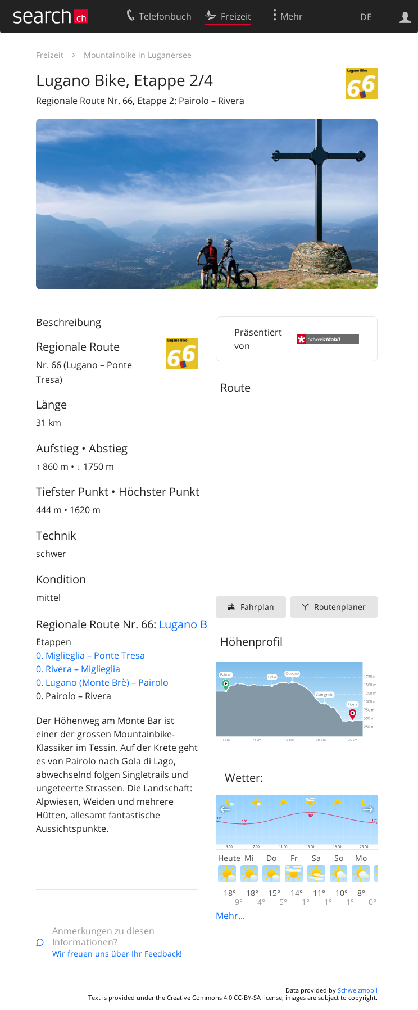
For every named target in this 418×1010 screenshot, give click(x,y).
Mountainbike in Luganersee (138, 54)
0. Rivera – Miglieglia (78, 669)
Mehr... (230, 915)
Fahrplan (257, 606)
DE (366, 17)
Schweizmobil (358, 990)
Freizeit (49, 54)
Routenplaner (340, 606)
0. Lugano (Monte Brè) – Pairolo (102, 682)
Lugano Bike (190, 624)
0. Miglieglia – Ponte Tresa (90, 655)
